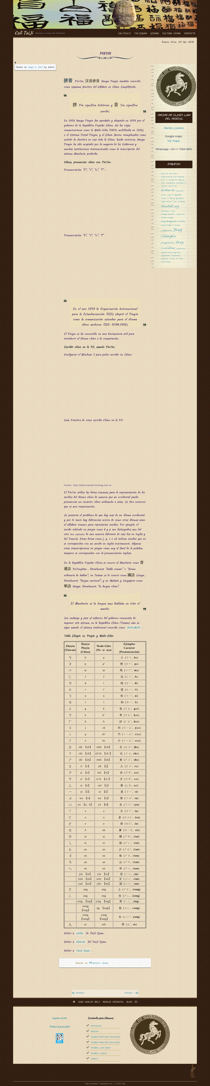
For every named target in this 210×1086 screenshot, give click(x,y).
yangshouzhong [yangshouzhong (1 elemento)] (166, 253)
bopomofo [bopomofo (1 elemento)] (164, 174)
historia (80, 942)
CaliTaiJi (124, 33)
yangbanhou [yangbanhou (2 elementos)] (166, 230)
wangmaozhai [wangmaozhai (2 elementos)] (168, 214)
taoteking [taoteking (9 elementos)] (170, 206)
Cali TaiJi (24, 32)
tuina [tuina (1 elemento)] (173, 211)
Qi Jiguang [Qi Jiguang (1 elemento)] (171, 198)
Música (94, 1031)
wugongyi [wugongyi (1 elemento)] (171, 218)
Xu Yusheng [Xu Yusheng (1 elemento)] (176, 225)
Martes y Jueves (174, 128)
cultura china (171, 33)
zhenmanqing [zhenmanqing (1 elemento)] (165, 262)
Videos (94, 1059)
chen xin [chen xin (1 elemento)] (164, 180)
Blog (129, 1002)
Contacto (189, 33)
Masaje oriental (113, 1002)
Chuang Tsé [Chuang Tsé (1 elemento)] (172, 180)
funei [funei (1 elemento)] (163, 183)
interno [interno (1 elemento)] (163, 195)
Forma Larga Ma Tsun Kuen (105, 1042)
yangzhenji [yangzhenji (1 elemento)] (165, 259)
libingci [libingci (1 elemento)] (163, 198)
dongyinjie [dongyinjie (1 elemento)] (181, 180)
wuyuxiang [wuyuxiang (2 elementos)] (166, 225)
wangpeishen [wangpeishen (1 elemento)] (180, 214)
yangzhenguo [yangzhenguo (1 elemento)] (175, 256)
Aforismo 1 (129, 993)
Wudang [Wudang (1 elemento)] (164, 218)
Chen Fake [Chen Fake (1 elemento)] (173, 174)
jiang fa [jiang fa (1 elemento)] (170, 195)
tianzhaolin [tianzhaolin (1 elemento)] (165, 211)
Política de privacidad (59, 1026)
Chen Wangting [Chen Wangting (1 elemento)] (178, 177)
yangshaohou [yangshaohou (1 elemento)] (180, 249)
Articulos (96, 1026)
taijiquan (140, 33)
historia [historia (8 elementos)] (168, 190)
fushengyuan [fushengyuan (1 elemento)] (170, 183)
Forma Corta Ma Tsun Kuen (105, 1037)
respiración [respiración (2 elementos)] (166, 201)
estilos (79, 933)
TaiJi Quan (83, 950)
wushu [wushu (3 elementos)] (181, 221)
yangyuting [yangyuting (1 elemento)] (176, 253)
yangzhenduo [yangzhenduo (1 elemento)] (165, 256)
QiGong (154, 33)
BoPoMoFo (134, 627)
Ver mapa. (173, 140)
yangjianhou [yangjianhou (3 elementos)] (168, 243)
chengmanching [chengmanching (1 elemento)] (166, 177)
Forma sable (99, 1053)
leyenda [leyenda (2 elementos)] (178, 195)
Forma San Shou (100, 1048)
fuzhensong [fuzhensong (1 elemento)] (179, 183)
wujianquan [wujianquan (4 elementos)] (169, 221)
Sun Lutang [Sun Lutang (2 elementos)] (179, 201)
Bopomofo (80, 993)
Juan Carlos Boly (89, 1002)
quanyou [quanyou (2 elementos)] (180, 198)
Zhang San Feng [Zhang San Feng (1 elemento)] (176, 259)
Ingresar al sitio (59, 1018)
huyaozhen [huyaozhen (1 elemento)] (179, 191)
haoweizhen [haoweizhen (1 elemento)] (172, 186)
